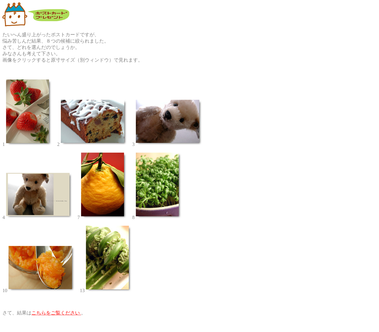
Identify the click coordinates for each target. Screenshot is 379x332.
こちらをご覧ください (56, 312)
